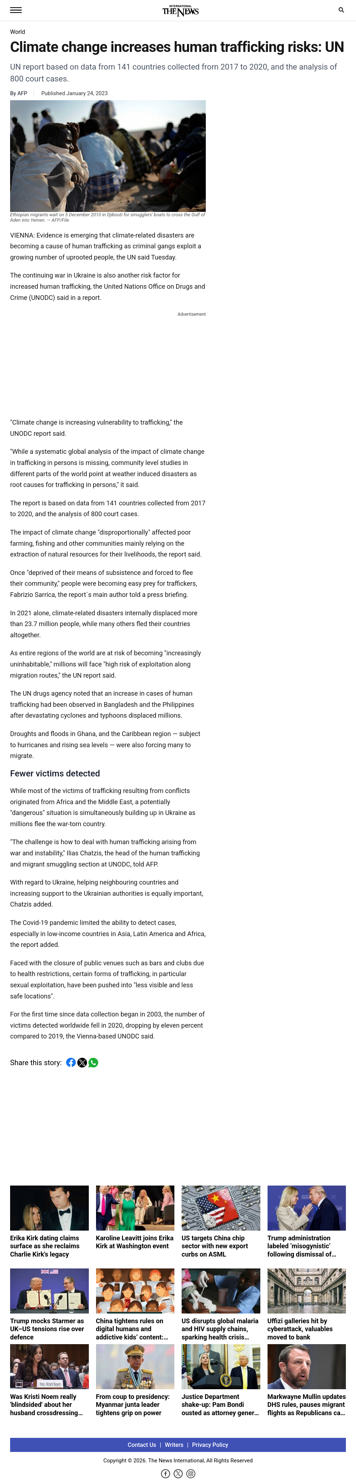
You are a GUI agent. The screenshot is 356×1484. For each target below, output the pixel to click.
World (17, 31)
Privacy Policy (210, 1447)
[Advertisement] (108, 363)
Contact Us (142, 1447)
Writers (174, 1447)
